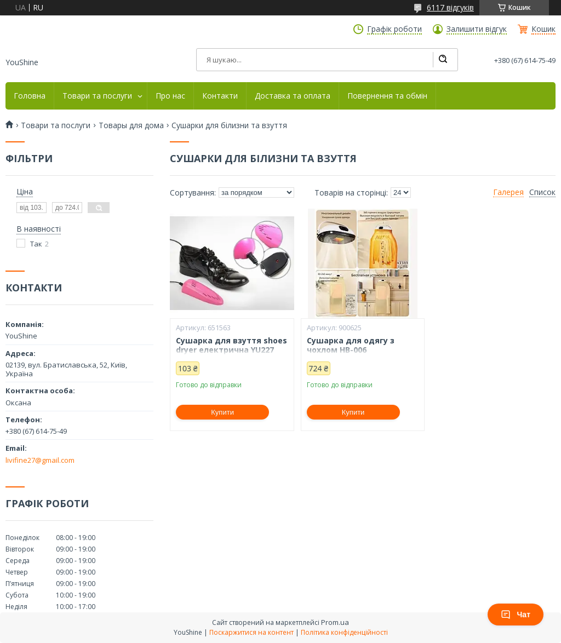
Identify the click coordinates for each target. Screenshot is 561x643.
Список (542, 192)
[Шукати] (443, 59)
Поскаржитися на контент (251, 632)
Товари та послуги (97, 96)
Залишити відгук (476, 29)
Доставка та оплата (292, 96)
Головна (29, 96)
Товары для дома (131, 125)
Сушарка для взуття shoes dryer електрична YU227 (231, 345)
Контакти (220, 96)
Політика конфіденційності (344, 632)
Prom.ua (335, 622)
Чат (515, 614)
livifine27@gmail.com (40, 460)
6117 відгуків (450, 7)
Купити (222, 412)
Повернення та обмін (387, 96)
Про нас (170, 96)
